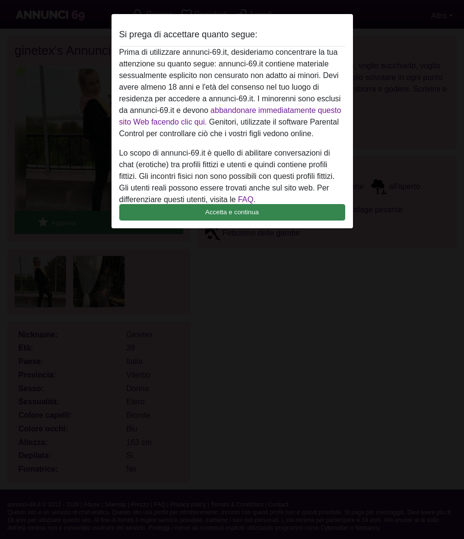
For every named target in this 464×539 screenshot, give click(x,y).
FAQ (246, 199)
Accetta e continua (231, 212)
